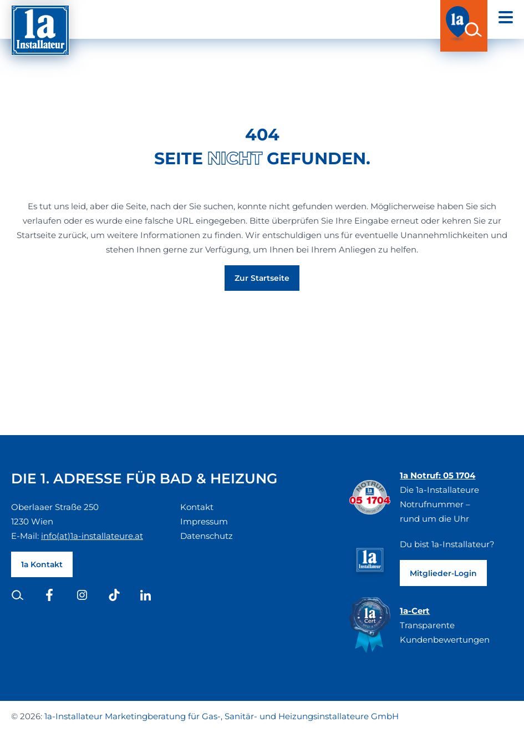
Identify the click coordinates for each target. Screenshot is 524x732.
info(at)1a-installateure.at (92, 536)
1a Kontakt (42, 564)
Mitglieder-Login (443, 573)
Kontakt (196, 507)
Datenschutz (206, 536)
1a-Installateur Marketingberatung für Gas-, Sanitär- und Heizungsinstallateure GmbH (221, 716)
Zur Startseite (262, 278)
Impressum (204, 521)
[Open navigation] (505, 17)
